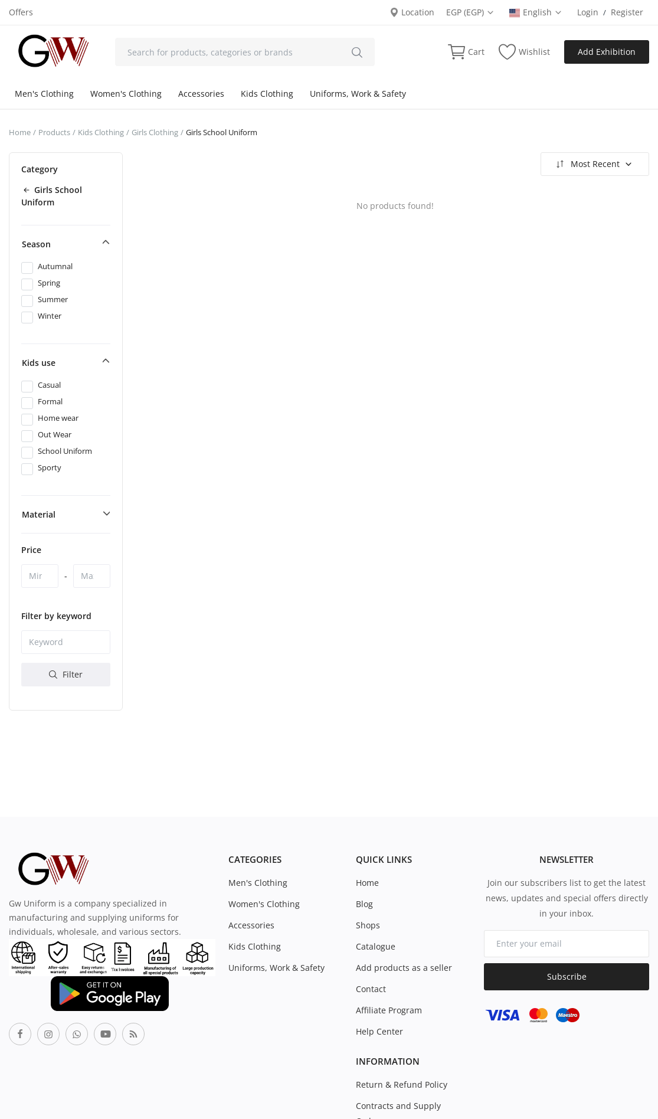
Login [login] (587, 12)
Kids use (38, 362)
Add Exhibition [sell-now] (607, 51)
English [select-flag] (535, 12)
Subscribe (567, 976)
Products (54, 132)
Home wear (58, 418)
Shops (368, 925)
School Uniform (65, 451)
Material (38, 514)
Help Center (379, 1031)
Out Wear (54, 434)
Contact (371, 988)
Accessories (201, 93)
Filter (66, 674)
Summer (53, 299)
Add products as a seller (404, 967)
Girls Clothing (155, 132)
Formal (50, 401)
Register (627, 12)
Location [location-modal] (411, 12)
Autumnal (55, 266)
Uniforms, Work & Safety (358, 93)
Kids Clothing (267, 93)
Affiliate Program (389, 1010)
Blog (364, 903)
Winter (49, 315)
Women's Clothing (126, 93)
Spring (49, 282)
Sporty (49, 467)
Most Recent (593, 164)
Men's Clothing (44, 93)
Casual (49, 384)
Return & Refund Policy (401, 1084)
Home (20, 132)
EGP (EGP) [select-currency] (470, 12)
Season (36, 244)
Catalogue (375, 946)
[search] (357, 52)
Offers (21, 12)
